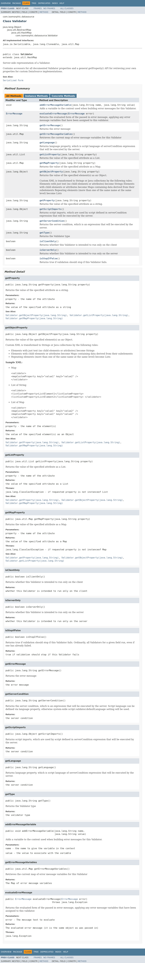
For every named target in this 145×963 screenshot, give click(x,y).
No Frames (49, 8)
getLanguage (47, 142)
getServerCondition (52, 221)
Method (44, 12)
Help (61, 3)
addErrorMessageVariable (55, 105)
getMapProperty (49, 163)
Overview (6, 3)
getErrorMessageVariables (56, 134)
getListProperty (50, 154)
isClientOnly (48, 241)
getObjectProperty (51, 171)
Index (55, 3)
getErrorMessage (50, 125)
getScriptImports (50, 209)
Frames (38, 8)
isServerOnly (48, 250)
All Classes (66, 8)
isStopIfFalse (48, 258)
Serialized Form (13, 80)
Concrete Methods (63, 96)
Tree (34, 3)
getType (44, 232)
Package (16, 3)
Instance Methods (36, 96)
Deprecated (44, 3)
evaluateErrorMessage (53, 113)
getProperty (47, 200)
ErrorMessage (14, 113)
